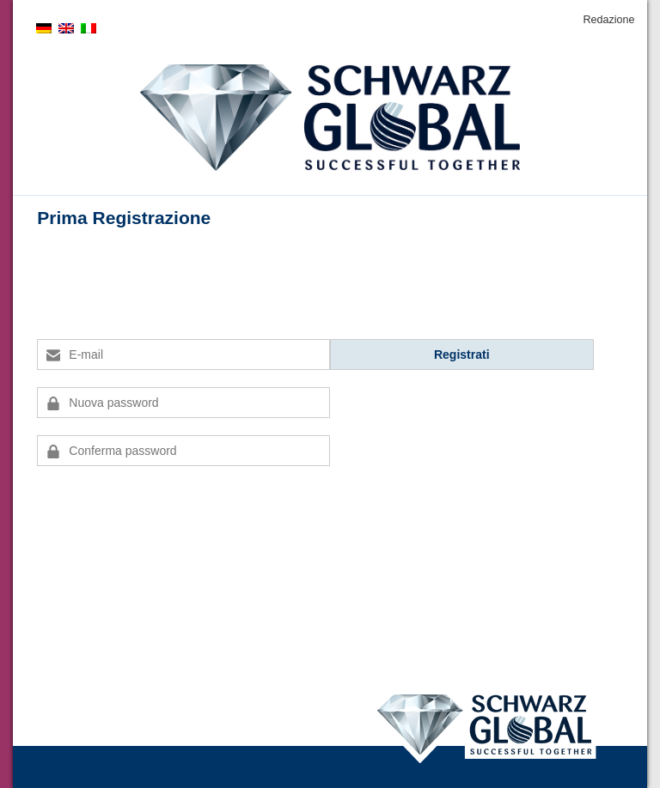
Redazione (608, 20)
